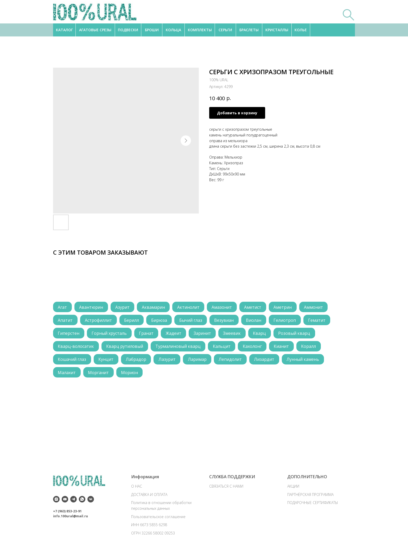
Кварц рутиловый (125, 347)
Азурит (123, 307)
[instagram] (56, 502)
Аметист (254, 307)
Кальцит (223, 347)
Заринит (203, 334)
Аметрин (285, 307)
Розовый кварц (296, 334)
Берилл (132, 320)
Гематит (319, 320)
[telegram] (73, 502)
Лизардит (266, 360)
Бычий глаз (192, 320)
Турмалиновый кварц (178, 347)
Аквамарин (154, 307)
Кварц (261, 334)
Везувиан (225, 320)
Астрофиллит (98, 320)
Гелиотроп (287, 320)
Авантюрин (92, 307)
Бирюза (160, 320)
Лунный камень (305, 360)
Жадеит (174, 334)
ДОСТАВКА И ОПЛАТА (149, 496)
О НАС (136, 488)
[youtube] (65, 502)
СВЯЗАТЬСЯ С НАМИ (226, 488)
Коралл (310, 347)
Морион (130, 373)
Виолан (255, 320)
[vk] (90, 502)
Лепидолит (232, 360)
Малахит (67, 373)
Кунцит (106, 360)
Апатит (65, 320)
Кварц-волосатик (76, 347)
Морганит (98, 373)
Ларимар (198, 360)
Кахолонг (253, 347)
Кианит (283, 347)
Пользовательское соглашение (158, 519)
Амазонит (223, 307)
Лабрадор (136, 360)
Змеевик (234, 334)
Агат (62, 307)
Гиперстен (69, 334)
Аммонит (316, 307)
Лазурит (168, 360)
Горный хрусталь (109, 334)
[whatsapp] (82, 502)
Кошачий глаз (72, 360)
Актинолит (189, 307)
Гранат (147, 334)
